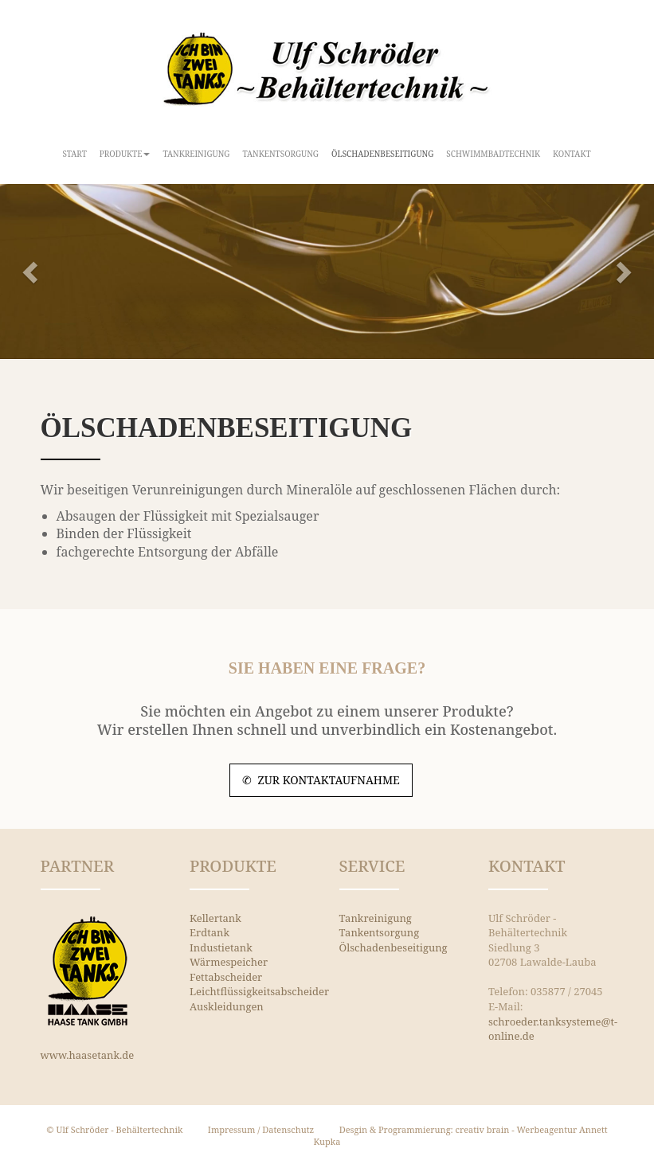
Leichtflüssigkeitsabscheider (259, 991)
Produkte (125, 153)
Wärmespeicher (229, 962)
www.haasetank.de (88, 1055)
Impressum (232, 1129)
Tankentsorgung (281, 153)
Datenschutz (288, 1129)
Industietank (221, 947)
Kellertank (215, 918)
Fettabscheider (226, 977)
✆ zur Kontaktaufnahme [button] (321, 779)
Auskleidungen (227, 1006)
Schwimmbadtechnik (493, 153)
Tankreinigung (196, 153)
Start (75, 153)
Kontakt (572, 153)
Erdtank (209, 932)
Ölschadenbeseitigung (382, 153)
